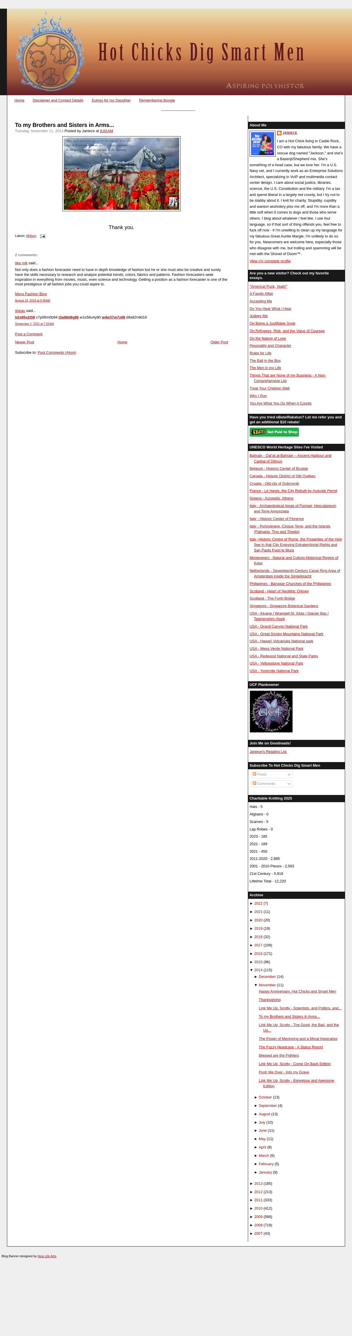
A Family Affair (261, 293)
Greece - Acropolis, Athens (271, 498)
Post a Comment (29, 334)
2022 (258, 903)
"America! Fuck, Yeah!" (268, 286)
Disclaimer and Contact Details (58, 100)
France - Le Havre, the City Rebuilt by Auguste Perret (293, 491)
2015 (258, 962)
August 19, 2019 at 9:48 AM (32, 300)
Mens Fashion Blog (31, 294)
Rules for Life (261, 353)
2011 (258, 1200)
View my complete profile (270, 261)
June (263, 1130)
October (265, 1097)
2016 (258, 953)
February (266, 1164)
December (267, 976)
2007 (258, 1233)
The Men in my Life (265, 368)
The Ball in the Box (265, 360)
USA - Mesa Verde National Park (277, 648)
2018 (258, 937)
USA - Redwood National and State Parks (284, 656)
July (262, 1122)
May (262, 1139)
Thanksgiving (270, 1000)
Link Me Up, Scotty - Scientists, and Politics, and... (300, 1008)
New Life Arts (47, 1256)
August (264, 1114)
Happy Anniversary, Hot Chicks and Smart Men (297, 991)
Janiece (290, 132)
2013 (258, 1183)
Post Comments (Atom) (57, 352)
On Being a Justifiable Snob (272, 323)
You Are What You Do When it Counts (281, 403)
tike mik (21, 263)
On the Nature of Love (268, 338)
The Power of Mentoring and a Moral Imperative (298, 1038)
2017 (258, 945)
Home (19, 100)
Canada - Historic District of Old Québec (283, 476)
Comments (264, 783)
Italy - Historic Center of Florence (277, 519)
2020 (258, 920)
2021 (258, 912)
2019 (258, 928)
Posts (260, 774)
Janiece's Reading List (268, 751)
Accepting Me (261, 301)
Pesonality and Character (270, 345)
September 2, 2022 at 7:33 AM (34, 323)
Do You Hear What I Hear (270, 308)
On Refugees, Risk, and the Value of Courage (287, 331)
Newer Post (24, 342)
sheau (20, 310)
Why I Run (258, 396)
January (265, 1172)
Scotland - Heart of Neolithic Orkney (279, 591)
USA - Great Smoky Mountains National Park (286, 634)
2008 (258, 1225)
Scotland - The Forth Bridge (272, 598)
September (268, 1105)
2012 (258, 1192)
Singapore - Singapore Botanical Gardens (284, 606)
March (264, 1155)
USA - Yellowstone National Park (276, 663)
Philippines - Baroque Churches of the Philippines (290, 583)
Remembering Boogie (157, 100)
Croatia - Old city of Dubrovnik (274, 483)
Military (31, 236)
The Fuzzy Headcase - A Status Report (291, 1047)
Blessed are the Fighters (279, 1055)
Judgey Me (259, 316)
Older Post (219, 342)
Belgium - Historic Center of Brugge (279, 468)
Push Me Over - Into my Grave (284, 1072)
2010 (258, 1208)
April (262, 1147)
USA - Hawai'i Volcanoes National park (281, 641)
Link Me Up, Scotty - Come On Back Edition (295, 1064)
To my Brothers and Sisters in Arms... (64, 125)
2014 (258, 970)
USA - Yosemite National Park (274, 671)
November (267, 985)
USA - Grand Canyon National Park (279, 626)
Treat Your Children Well (270, 388)
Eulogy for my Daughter (111, 100)
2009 (258, 1217)
